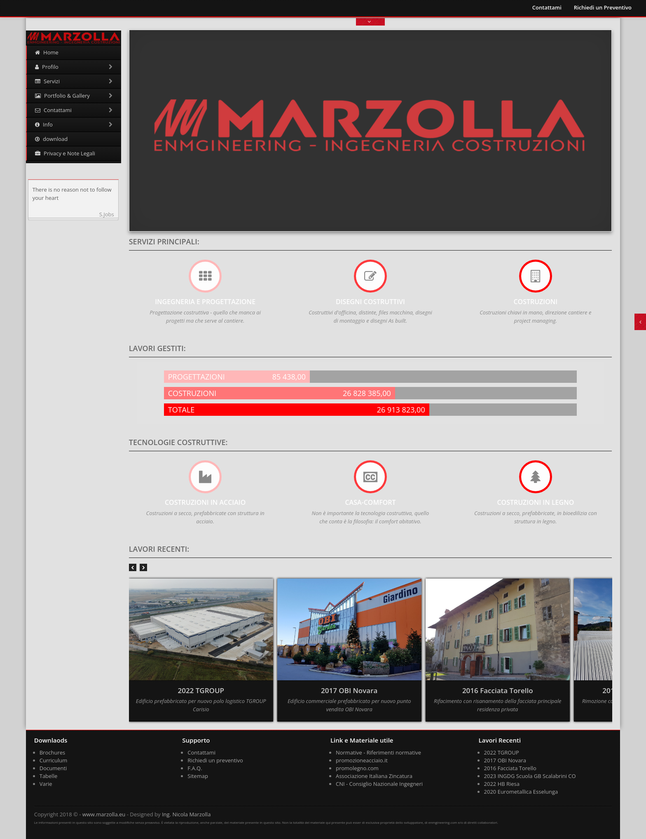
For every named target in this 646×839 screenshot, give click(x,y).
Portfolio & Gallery (73, 95)
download (51, 139)
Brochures (53, 752)
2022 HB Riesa (502, 783)
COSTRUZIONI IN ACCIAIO (205, 502)
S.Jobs (106, 214)
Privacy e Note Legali (65, 153)
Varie (46, 783)
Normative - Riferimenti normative (378, 752)
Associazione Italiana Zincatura (374, 776)
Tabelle (49, 776)
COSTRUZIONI (535, 301)
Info (73, 124)
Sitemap (197, 776)
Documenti (53, 768)
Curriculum (54, 760)
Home (47, 52)
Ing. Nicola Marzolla (186, 814)
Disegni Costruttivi (370, 301)
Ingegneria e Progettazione (205, 301)
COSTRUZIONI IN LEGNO (535, 502)
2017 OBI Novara (505, 760)
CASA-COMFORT (370, 502)
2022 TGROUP (501, 752)
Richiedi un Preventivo (603, 7)
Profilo (73, 66)
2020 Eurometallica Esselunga (521, 791)
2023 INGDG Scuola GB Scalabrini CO (530, 776)
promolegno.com (357, 768)
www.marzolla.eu (104, 814)
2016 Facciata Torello (510, 768)
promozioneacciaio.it (362, 760)
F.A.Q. (194, 768)
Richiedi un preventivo (215, 760)
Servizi (73, 81)
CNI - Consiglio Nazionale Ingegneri (379, 783)
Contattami (547, 7)
